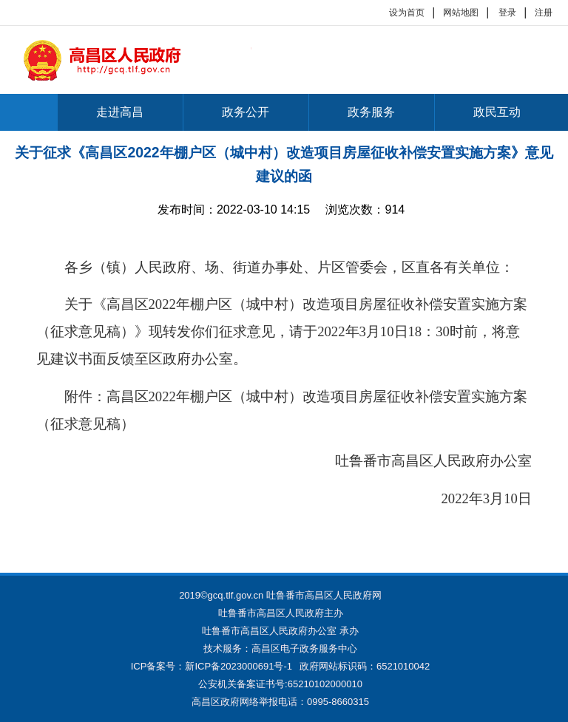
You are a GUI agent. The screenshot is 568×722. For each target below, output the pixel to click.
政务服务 (371, 112)
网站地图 (461, 12)
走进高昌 (119, 112)
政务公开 (245, 112)
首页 (28, 112)
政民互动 (497, 112)
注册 (543, 12)
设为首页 (407, 12)
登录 (507, 12)
